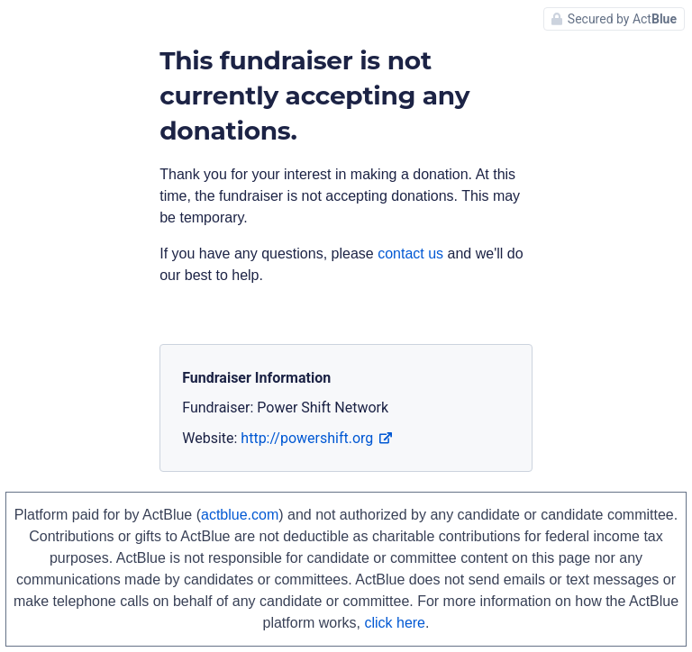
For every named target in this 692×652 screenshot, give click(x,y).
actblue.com (239, 514)
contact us (410, 253)
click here (394, 622)
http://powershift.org (316, 438)
